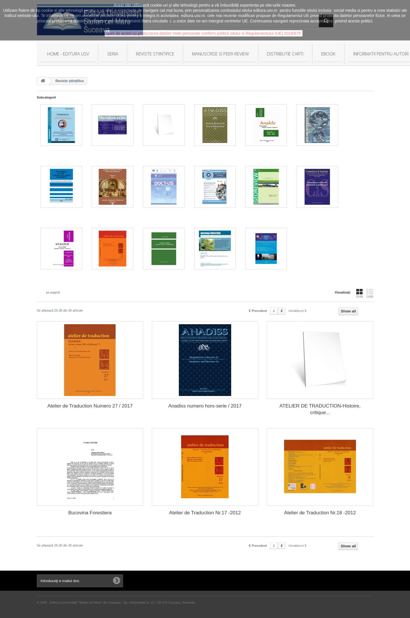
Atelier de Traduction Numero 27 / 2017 (90, 406)
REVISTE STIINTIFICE (155, 54)
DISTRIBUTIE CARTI (285, 54)
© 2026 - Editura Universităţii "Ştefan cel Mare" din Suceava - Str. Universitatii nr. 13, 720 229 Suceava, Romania (116, 602)
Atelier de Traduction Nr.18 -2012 (320, 512)
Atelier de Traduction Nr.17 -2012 (205, 512)
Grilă (359, 293)
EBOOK (328, 54)
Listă (369, 293)
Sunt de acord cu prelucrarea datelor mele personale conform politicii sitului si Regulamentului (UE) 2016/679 (203, 33)
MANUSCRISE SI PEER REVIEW (220, 54)
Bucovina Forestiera (90, 512)
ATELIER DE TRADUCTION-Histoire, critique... (320, 409)
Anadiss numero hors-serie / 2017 (205, 406)
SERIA (112, 54)
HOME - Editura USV (68, 54)
